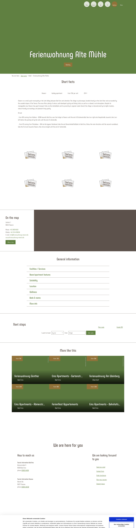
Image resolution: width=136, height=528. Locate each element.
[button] (87, 4)
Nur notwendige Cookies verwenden (121, 515)
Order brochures (101, 475)
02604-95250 (25, 487)
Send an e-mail (100, 467)
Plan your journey (101, 479)
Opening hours (100, 484)
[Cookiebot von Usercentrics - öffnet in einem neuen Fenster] (11, 524)
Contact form (100, 471)
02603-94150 (25, 470)
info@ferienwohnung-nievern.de (19, 235)
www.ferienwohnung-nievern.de (15, 237)
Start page (24, 76)
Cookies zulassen (121, 509)
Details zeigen (27, 524)
